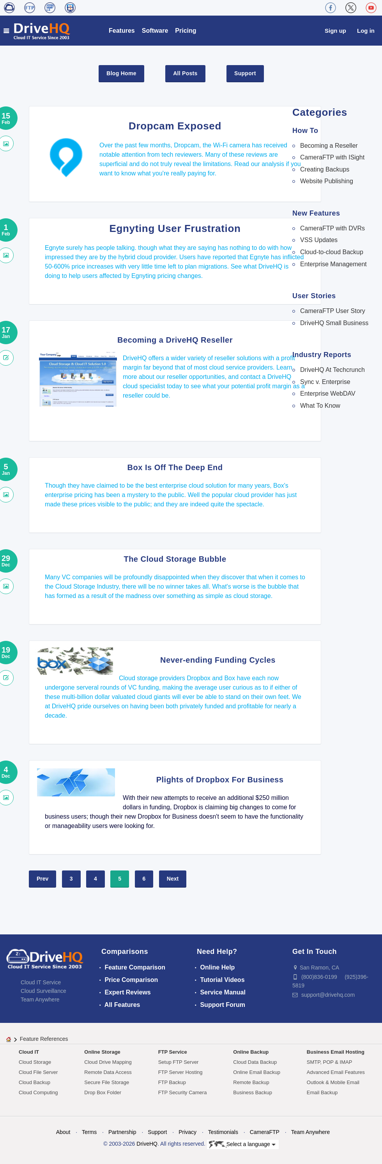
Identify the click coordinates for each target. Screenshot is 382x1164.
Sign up (335, 30)
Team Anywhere (40, 999)
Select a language (242, 1144)
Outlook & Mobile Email (333, 1082)
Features (122, 30)
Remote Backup (251, 1082)
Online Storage (102, 1052)
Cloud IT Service (41, 982)
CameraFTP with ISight (332, 157)
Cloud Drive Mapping (107, 1062)
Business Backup (252, 1092)
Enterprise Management (333, 264)
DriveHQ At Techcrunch (332, 369)
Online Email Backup (256, 1072)
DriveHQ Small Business (334, 323)
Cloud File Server (38, 1072)
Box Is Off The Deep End (175, 467)
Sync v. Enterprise (325, 382)
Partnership (122, 1132)
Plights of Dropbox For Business (220, 779)
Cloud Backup (34, 1082)
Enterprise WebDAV (327, 393)
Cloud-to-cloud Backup (331, 252)
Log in (366, 30)
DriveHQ (146, 1144)
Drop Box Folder (102, 1092)
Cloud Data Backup (255, 1062)
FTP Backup (172, 1082)
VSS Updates (319, 240)
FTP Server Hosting (180, 1072)
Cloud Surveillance (43, 991)
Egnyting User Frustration (175, 228)
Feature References (44, 1039)
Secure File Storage (106, 1082)
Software (155, 30)
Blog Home (121, 73)
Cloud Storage (35, 1062)
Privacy (187, 1132)
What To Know (320, 405)
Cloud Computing (38, 1092)
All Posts (185, 73)
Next (173, 879)
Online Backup (251, 1052)
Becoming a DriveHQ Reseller (175, 340)
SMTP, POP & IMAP (329, 1062)
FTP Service (172, 1052)
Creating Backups (324, 169)
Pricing (185, 30)
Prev (42, 879)
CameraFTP (264, 1132)
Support (245, 73)
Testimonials (223, 1132)
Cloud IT (29, 1052)
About (63, 1132)
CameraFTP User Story (332, 311)
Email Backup (322, 1092)
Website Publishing (326, 181)
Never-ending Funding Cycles (218, 660)
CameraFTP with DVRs (332, 228)
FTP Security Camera (182, 1092)
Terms (89, 1132)
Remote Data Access (107, 1072)
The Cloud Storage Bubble (175, 559)
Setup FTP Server (178, 1062)
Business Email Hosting (335, 1052)
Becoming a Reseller (329, 145)
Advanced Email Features (336, 1072)
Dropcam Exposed (175, 126)
